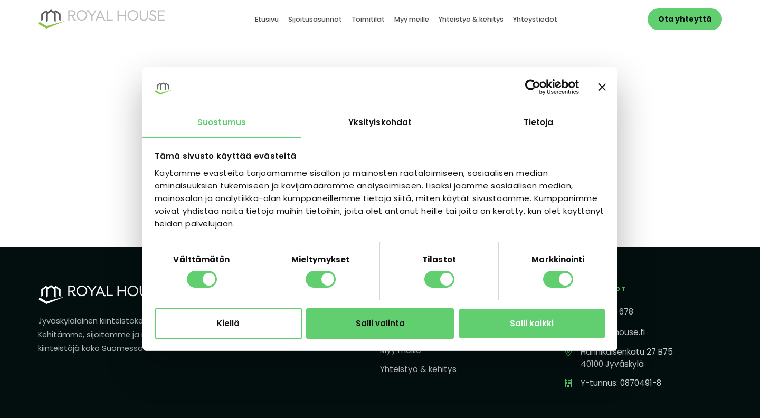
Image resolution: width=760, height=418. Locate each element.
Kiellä (228, 323)
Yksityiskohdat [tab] (380, 121)
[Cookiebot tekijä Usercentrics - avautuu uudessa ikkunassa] (533, 87)
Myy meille (411, 19)
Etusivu (267, 19)
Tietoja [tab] (539, 121)
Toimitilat (368, 19)
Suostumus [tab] (221, 121)
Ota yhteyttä (684, 19)
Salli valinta (380, 323)
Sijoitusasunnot (315, 19)
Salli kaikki (532, 323)
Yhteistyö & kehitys (471, 19)
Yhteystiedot (535, 19)
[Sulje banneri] (602, 87)
